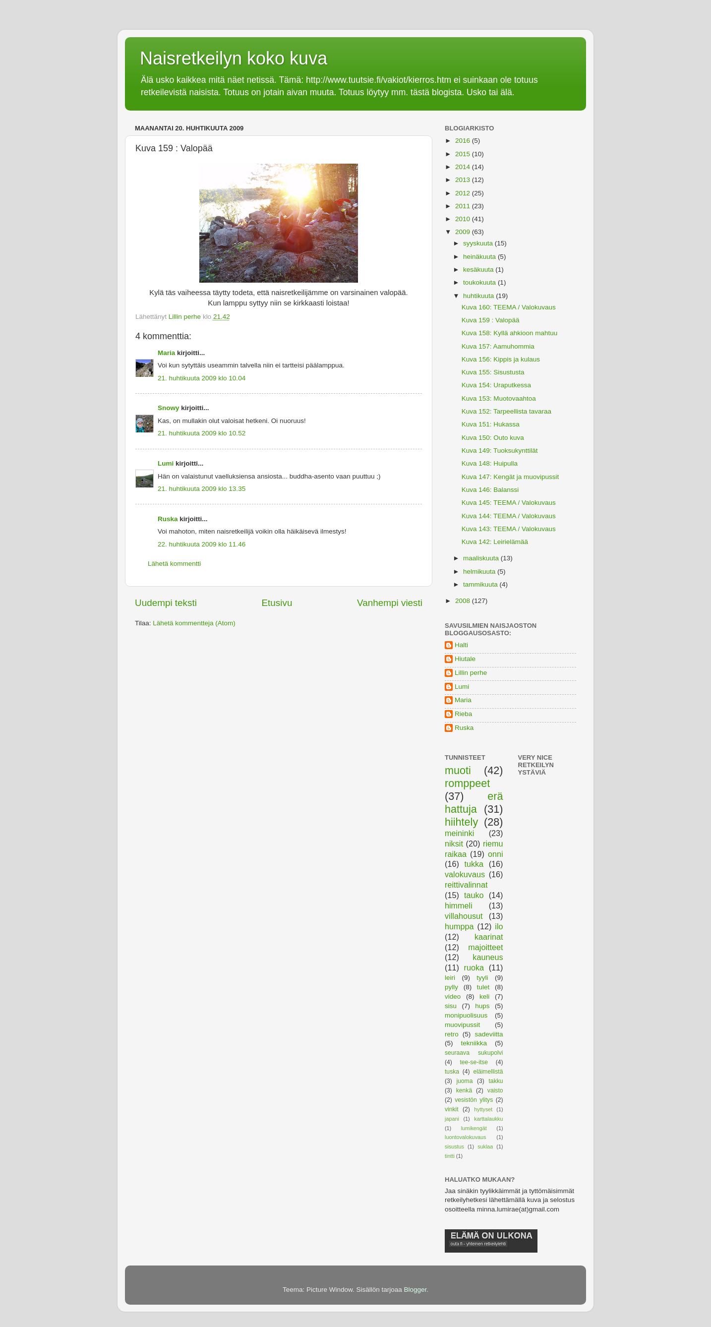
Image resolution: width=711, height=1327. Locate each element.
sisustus (454, 1146)
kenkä (464, 1090)
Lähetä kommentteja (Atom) (194, 623)
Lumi (166, 463)
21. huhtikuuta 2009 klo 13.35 (201, 488)
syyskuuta (479, 243)
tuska (452, 1071)
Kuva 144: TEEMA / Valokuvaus (509, 516)
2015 (463, 154)
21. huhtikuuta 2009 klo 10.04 (201, 378)
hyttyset (483, 1109)
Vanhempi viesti (389, 603)
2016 (463, 140)
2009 (463, 232)
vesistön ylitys (474, 1099)
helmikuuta (480, 571)
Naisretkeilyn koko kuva (233, 58)
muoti (458, 770)
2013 (463, 179)
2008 (463, 600)
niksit (454, 843)
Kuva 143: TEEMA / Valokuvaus (509, 529)
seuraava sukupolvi (474, 1052)
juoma (464, 1081)
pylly (451, 987)
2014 (463, 167)
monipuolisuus (466, 1015)
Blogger (415, 1289)
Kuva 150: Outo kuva (493, 437)
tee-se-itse (474, 1062)
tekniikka (474, 1043)
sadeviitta (488, 1034)
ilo (499, 926)
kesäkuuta (479, 269)
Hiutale (465, 659)
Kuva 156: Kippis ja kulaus (501, 359)
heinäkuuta (480, 256)
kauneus (488, 957)
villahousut (464, 915)
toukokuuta (480, 282)
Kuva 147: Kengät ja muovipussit (510, 477)
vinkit (452, 1109)
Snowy (168, 408)
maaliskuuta (482, 558)
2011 (463, 206)
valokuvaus (465, 874)
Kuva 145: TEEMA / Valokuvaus (509, 502)
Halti (461, 645)
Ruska (168, 519)
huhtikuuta (479, 296)
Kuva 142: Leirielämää (495, 541)
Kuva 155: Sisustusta (493, 372)
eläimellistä (488, 1071)
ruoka (474, 967)
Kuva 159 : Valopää (491, 320)
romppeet (467, 783)
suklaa (485, 1146)
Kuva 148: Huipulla (490, 463)
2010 (463, 219)
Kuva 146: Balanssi (490, 489)
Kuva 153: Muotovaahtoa (499, 398)
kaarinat (488, 936)
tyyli (482, 977)
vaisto (495, 1090)
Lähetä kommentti (174, 563)
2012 (463, 193)
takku (496, 1081)
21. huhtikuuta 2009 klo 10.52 (201, 433)
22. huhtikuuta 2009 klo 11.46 (201, 544)
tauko (474, 895)
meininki (459, 833)
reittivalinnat (466, 884)
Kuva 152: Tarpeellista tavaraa (506, 411)
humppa (459, 926)
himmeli (459, 905)
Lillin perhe (471, 672)
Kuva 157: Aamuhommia (498, 346)
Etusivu (277, 603)
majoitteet (485, 947)
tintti (450, 1156)
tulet (483, 987)
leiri (450, 977)
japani (452, 1119)
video (453, 996)
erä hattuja (474, 802)
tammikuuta (481, 584)
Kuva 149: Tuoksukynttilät (500, 450)
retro (452, 1034)
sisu (451, 1006)
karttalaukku (488, 1119)
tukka (473, 863)
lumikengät (474, 1128)
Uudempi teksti (166, 603)
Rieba (463, 714)
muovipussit (462, 1024)
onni (495, 853)
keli (484, 996)
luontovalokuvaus (465, 1137)
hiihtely (461, 822)
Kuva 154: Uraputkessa (496, 385)
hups (482, 1006)
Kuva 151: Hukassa (491, 424)
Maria (166, 353)
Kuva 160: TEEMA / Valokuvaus (509, 307)
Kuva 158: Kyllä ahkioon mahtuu (510, 333)
